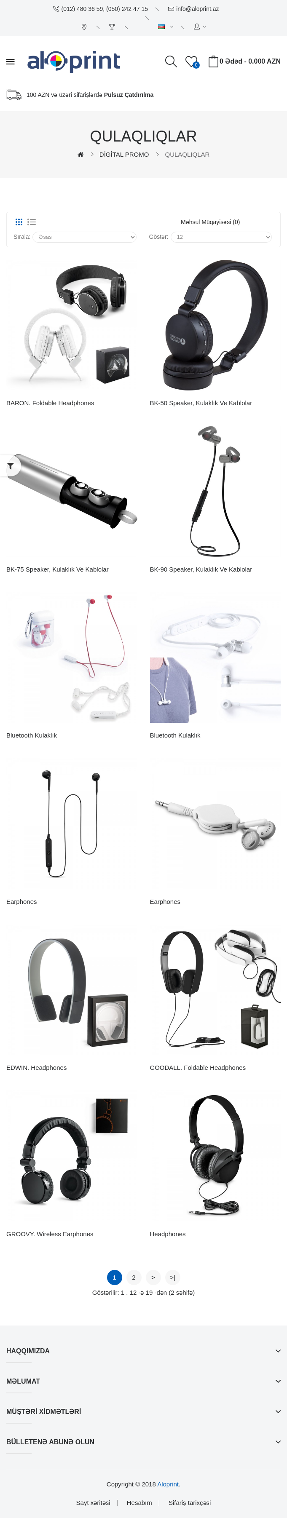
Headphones (168, 1233)
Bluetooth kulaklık (175, 735)
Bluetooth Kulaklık (31, 735)
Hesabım (139, 1502)
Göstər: (159, 236)
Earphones (21, 901)
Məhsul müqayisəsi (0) (210, 222)
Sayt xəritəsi (93, 1502)
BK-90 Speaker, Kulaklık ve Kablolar (201, 569)
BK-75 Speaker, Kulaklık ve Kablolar (57, 569)
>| (172, 1277)
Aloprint (168, 1484)
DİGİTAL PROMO (124, 154)
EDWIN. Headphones (36, 1067)
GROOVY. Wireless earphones (49, 1233)
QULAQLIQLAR (187, 154)
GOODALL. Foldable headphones (198, 1067)
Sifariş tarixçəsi (190, 1502)
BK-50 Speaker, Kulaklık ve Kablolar (201, 402)
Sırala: (21, 236)
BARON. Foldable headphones (50, 402)
